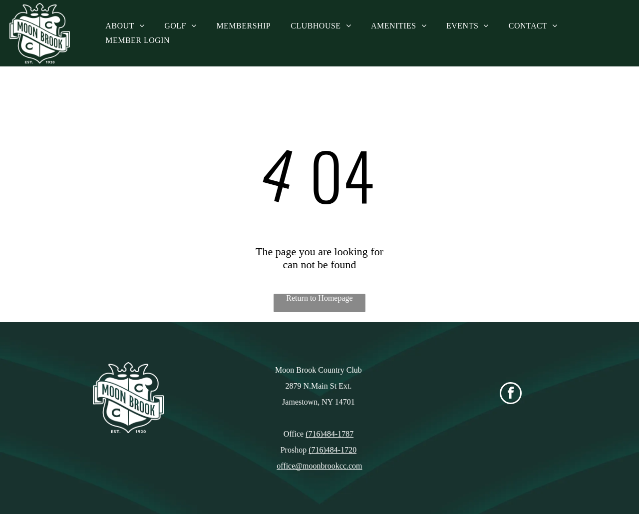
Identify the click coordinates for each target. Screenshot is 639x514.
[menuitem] (124, 26)
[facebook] (511, 394)
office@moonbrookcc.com (319, 466)
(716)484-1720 (332, 450)
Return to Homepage (319, 298)
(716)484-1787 (329, 434)
